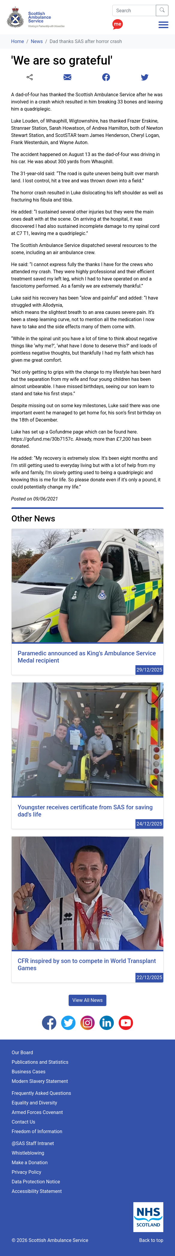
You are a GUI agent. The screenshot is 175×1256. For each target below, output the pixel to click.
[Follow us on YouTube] (126, 1022)
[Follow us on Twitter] (68, 1022)
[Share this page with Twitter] (145, 78)
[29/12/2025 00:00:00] (87, 602)
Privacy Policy (26, 1172)
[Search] (134, 10)
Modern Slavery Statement (40, 1081)
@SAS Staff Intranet (33, 1143)
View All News (88, 1000)
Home (17, 41)
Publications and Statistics (40, 1062)
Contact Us (23, 1122)
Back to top (151, 1240)
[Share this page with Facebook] (106, 78)
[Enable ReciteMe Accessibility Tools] (117, 22)
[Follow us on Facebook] (49, 1022)
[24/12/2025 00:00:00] (87, 755)
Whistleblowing (28, 1153)
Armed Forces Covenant (37, 1112)
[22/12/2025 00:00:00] (87, 909)
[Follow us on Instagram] (87, 1022)
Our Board (22, 1052)
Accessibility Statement (37, 1191)
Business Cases (29, 1072)
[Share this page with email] (67, 78)
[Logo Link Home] (37, 17)
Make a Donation (30, 1162)
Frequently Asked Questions (41, 1093)
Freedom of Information (37, 1131)
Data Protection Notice (36, 1182)
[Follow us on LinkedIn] (106, 1022)
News (37, 41)
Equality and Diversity (34, 1103)
